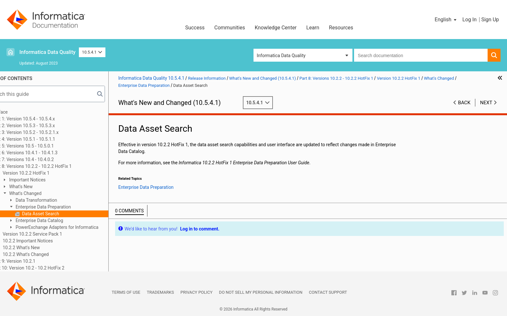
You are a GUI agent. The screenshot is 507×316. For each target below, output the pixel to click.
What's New (39, 186)
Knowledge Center (276, 28)
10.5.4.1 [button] (92, 52)
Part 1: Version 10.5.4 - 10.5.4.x (42, 118)
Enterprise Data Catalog (57, 220)
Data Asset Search (58, 213)
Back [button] (464, 103)
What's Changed (43, 193)
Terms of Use (126, 292)
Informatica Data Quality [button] (281, 55)
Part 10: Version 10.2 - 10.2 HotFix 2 (47, 267)
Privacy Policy (196, 292)
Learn (312, 28)
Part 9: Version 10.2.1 (32, 261)
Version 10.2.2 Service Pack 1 (50, 234)
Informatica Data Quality (47, 52)
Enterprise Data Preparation (61, 206)
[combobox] (421, 55)
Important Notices (45, 179)
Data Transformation (54, 200)
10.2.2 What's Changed (43, 254)
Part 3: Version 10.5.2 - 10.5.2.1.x (44, 132)
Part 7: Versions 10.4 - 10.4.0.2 (41, 159)
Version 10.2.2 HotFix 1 (44, 173)
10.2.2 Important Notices (45, 240)
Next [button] (486, 103)
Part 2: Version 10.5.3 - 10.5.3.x (42, 125)
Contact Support (328, 292)
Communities (229, 28)
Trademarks (160, 292)
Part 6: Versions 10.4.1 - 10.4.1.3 (43, 152)
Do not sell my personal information (260, 292)
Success (195, 28)
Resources (341, 28)
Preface (18, 112)
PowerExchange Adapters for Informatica (75, 227)
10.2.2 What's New (39, 247)
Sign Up (490, 19)
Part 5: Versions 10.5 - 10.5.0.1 (41, 145)
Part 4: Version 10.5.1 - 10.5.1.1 (42, 139)
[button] (446, 19)
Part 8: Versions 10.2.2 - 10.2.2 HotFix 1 (50, 166)
